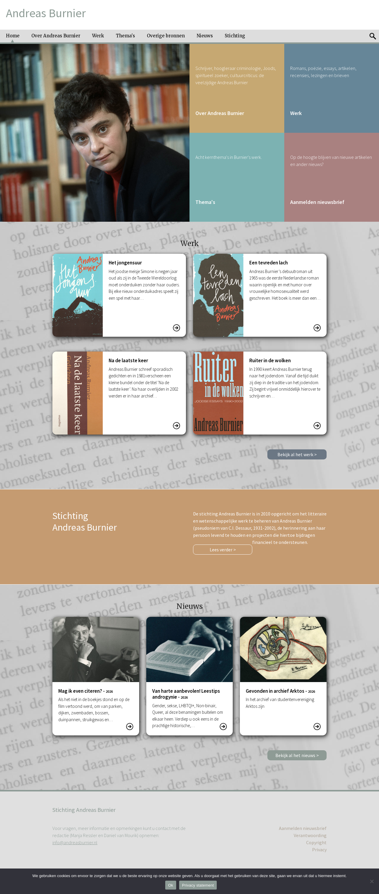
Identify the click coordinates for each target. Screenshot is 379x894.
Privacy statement (198, 885)
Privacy (319, 850)
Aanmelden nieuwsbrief (303, 828)
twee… (271, 706)
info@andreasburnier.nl (74, 842)
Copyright (316, 842)
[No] (372, 881)
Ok (170, 885)
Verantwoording (310, 835)
